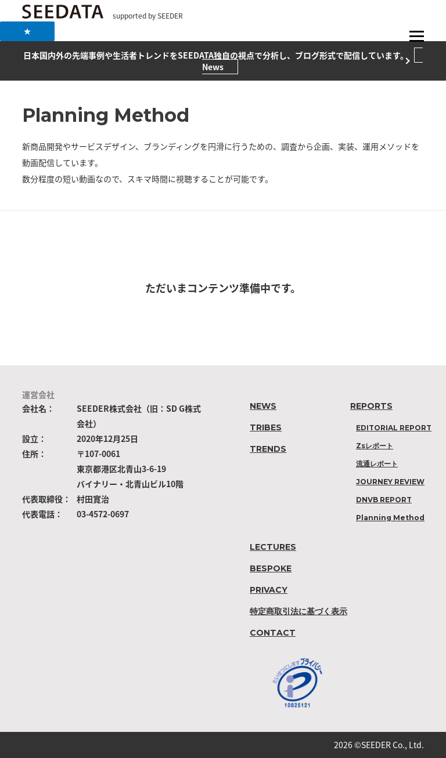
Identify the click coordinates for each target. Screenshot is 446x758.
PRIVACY (268, 590)
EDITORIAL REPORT (393, 427)
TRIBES (266, 427)
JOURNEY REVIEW (390, 481)
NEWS (263, 406)
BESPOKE (271, 568)
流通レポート (377, 463)
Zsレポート (374, 445)
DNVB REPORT (384, 499)
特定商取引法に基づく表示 (298, 611)
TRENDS (268, 449)
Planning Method (390, 517)
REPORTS (371, 406)
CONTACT (273, 633)
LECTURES (273, 547)
